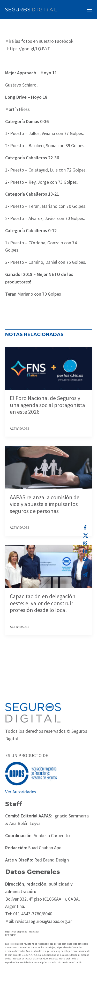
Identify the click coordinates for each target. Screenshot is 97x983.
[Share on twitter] (85, 535)
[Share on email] (85, 574)
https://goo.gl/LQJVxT (28, 49)
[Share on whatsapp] (85, 559)
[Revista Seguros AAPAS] (31, 9)
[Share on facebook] (85, 528)
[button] (89, 9)
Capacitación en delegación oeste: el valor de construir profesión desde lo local (43, 603)
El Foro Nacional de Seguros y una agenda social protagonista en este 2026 (47, 404)
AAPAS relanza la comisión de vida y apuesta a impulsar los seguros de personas (44, 504)
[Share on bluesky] (85, 567)
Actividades (19, 428)
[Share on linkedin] (85, 551)
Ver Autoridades (20, 792)
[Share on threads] (85, 543)
